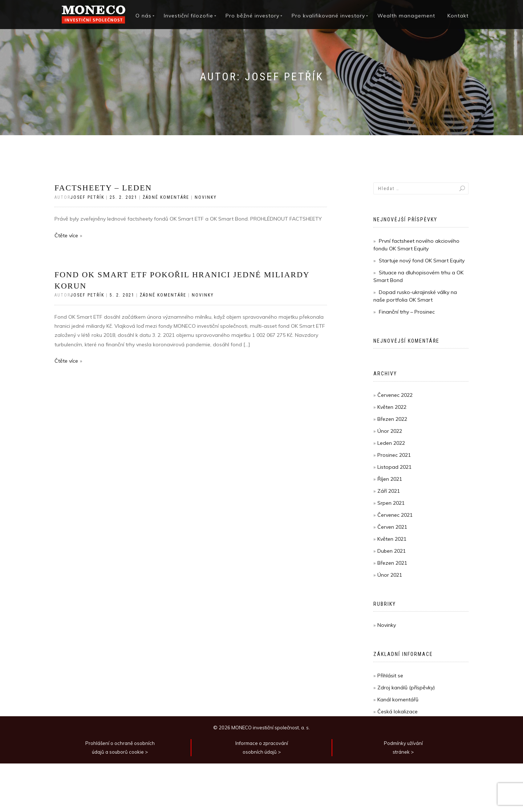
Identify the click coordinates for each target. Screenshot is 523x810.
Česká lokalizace (397, 711)
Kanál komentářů (397, 699)
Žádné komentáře (166, 197)
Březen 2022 (392, 419)
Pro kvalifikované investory (328, 15)
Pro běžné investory (252, 15)
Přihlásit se (390, 675)
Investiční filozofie (188, 15)
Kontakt (458, 15)
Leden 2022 (391, 443)
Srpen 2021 (391, 503)
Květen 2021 (391, 539)
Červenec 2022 (395, 395)
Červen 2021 (392, 527)
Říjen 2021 (389, 479)
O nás (143, 15)
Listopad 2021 (394, 467)
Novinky (206, 197)
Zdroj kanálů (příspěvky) (406, 687)
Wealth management (406, 15)
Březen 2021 (392, 563)
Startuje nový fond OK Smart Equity (422, 260)
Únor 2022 (389, 431)
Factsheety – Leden (103, 187)
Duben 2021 (391, 551)
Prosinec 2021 (394, 455)
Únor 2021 (389, 575)
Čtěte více (66, 235)
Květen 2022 (391, 407)
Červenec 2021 (395, 515)
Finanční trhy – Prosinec (407, 312)
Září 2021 (388, 491)
